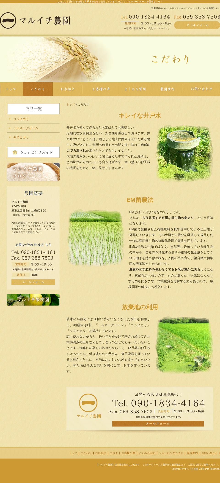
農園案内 (192, 453)
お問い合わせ (209, 453)
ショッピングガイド (171, 453)
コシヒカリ (21, 119)
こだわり (86, 453)
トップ (70, 104)
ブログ (114, 453)
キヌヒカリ (21, 137)
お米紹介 (100, 453)
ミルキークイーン (26, 128)
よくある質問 (147, 453)
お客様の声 (128, 453)
